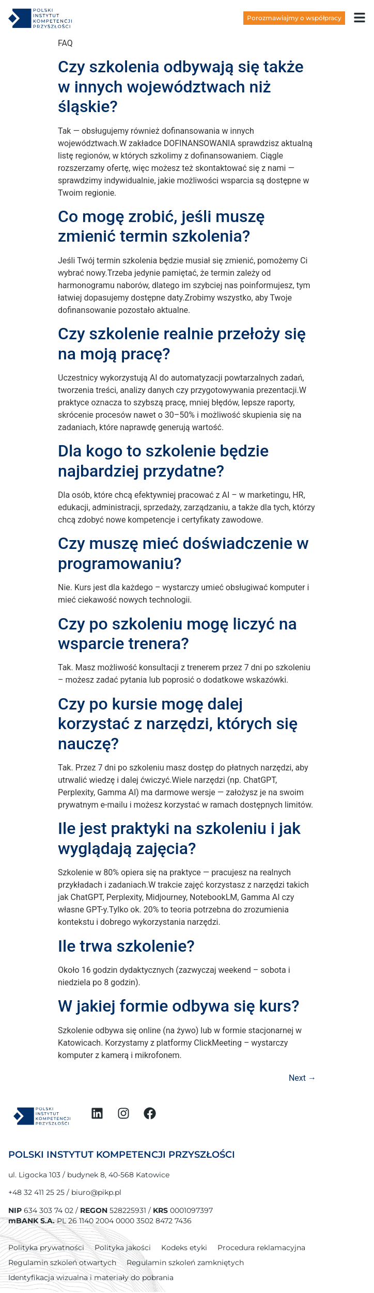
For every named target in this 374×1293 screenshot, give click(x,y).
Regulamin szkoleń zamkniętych (185, 1262)
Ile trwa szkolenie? (126, 946)
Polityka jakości (123, 1247)
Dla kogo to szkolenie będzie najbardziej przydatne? (163, 460)
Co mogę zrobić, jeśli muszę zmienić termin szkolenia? (161, 226)
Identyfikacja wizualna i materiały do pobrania (91, 1277)
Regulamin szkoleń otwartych (62, 1262)
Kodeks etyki (184, 1247)
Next (302, 1078)
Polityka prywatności (46, 1247)
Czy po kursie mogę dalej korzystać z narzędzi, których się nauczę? (178, 723)
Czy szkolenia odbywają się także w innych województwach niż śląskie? (181, 86)
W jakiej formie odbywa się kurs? (178, 1006)
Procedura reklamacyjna (261, 1247)
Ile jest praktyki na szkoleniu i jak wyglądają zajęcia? (179, 838)
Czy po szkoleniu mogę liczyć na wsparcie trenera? (177, 633)
